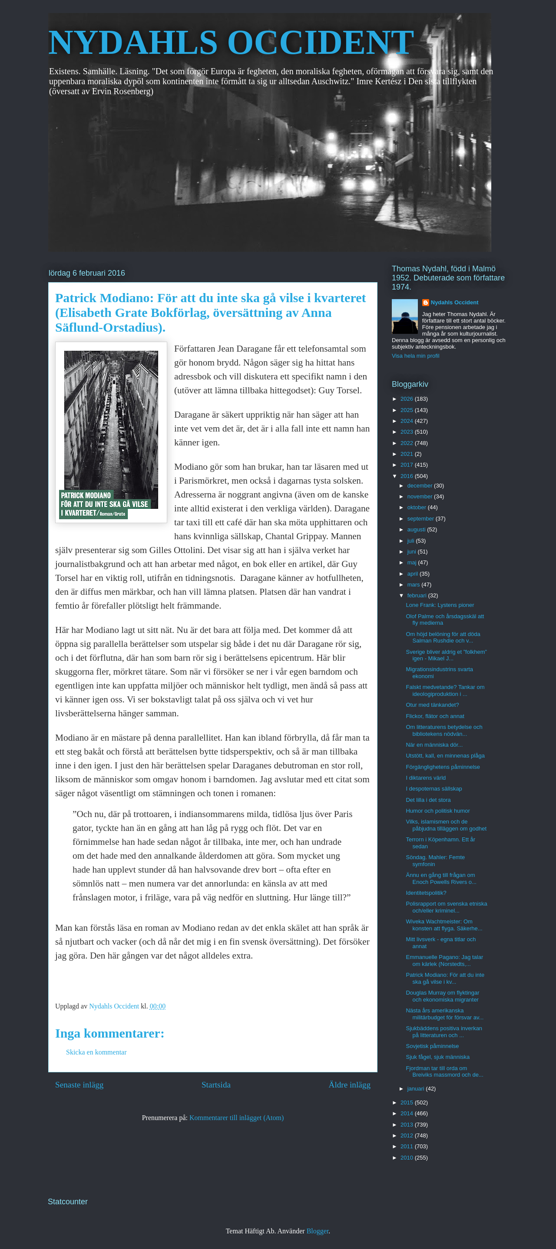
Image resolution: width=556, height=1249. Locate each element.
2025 (407, 410)
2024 (407, 421)
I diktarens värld (426, 777)
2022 (407, 443)
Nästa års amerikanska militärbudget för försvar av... (444, 1014)
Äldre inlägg (350, 1084)
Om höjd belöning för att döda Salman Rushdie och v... (443, 637)
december (420, 485)
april (413, 573)
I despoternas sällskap (434, 788)
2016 (407, 476)
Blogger (318, 1231)
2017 (407, 464)
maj (412, 562)
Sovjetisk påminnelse (432, 1046)
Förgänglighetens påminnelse (443, 767)
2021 (407, 454)
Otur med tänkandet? (432, 705)
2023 (407, 431)
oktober (417, 507)
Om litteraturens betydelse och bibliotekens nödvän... (444, 730)
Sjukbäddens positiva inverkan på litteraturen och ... (444, 1031)
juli (411, 540)
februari (417, 595)
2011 (407, 1146)
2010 (407, 1157)
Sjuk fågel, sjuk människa (438, 1057)
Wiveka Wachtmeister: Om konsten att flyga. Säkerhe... (444, 925)
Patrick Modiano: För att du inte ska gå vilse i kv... (445, 978)
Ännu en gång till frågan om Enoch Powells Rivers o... (441, 878)
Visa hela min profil (416, 356)
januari (416, 1088)
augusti (417, 529)
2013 (407, 1124)
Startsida (216, 1084)
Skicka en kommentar (96, 1052)
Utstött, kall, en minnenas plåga (445, 755)
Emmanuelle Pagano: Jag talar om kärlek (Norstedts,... (444, 960)
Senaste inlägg (79, 1084)
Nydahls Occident (455, 302)
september (421, 518)
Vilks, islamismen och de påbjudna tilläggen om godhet (446, 825)
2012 (407, 1135)
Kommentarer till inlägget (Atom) (236, 1117)
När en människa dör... (434, 744)
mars (414, 584)
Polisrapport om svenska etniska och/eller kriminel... (446, 907)
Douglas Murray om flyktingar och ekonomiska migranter (442, 996)
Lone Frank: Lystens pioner (440, 605)
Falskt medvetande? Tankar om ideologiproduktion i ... (445, 690)
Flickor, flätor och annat (435, 716)
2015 (407, 1102)
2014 (407, 1113)
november (420, 496)
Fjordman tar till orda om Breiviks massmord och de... (444, 1071)
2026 (407, 398)
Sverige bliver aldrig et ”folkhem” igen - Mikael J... (446, 655)
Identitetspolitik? (426, 893)
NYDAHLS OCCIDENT (231, 42)
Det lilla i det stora (428, 800)
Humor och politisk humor (438, 810)
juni (412, 551)
